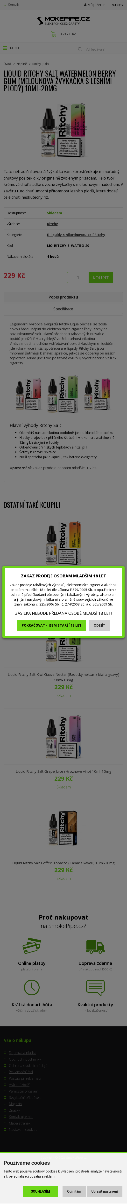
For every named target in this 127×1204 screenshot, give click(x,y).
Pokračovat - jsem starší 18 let (52, 625)
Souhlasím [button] (40, 1191)
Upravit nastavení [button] (105, 1191)
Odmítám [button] (74, 1191)
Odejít (99, 625)
